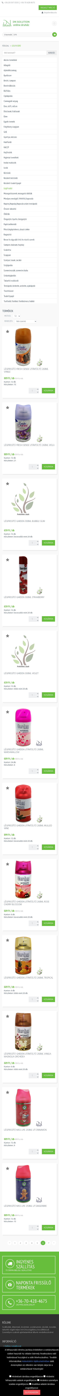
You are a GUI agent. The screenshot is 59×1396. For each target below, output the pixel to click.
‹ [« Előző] (9, 1242)
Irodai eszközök (10, 162)
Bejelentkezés (50, 12)
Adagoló (7, 65)
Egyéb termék (9, 121)
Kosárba (48, 390)
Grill (5, 131)
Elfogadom (31, 1392)
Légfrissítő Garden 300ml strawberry (24, 597)
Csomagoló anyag (11, 101)
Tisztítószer (8, 291)
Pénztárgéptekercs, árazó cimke (17, 229)
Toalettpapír (9, 296)
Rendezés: (8, 321)
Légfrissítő (8, 188)
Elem (5, 116)
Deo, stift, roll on (10, 106)
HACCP (6, 147)
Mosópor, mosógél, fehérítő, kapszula (18, 198)
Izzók (6, 167)
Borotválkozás (9, 85)
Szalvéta (7, 250)
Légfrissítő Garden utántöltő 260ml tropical (28, 977)
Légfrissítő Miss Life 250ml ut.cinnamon (25, 1129)
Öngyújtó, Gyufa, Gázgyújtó (15, 219)
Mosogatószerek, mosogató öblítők (18, 193)
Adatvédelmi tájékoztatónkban (36, 1361)
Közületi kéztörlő (10, 178)
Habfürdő (7, 142)
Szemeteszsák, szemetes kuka (16, 270)
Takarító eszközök (11, 280)
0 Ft (15, 34)
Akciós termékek (10, 60)
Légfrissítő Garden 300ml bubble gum (24, 521)
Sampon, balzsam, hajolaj (14, 244)
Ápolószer (8, 75)
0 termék (8, 35)
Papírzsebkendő (10, 224)
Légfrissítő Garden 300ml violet (21, 673)
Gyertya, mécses (10, 137)
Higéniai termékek (11, 157)
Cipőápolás (8, 96)
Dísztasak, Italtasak (12, 111)
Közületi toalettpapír (12, 183)
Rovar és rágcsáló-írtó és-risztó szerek (19, 239)
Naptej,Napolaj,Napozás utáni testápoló (20, 203)
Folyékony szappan (11, 126)
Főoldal (5, 46)
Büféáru (7, 90)
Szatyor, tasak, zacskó (12, 260)
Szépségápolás (10, 275)
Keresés (51, 52)
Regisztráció (47, 7)
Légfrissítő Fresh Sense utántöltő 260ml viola (29, 445)
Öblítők (7, 214)
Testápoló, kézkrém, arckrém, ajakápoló (19, 285)
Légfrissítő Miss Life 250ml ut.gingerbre (25, 1206)
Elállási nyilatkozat (13, 1346)
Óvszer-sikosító (10, 208)
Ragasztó (7, 234)
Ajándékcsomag (10, 70)
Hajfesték (8, 152)
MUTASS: (7, 315)
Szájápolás (8, 265)
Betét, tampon (10, 80)
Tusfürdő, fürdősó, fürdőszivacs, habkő (19, 301)
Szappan (7, 255)
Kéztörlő (7, 173)
